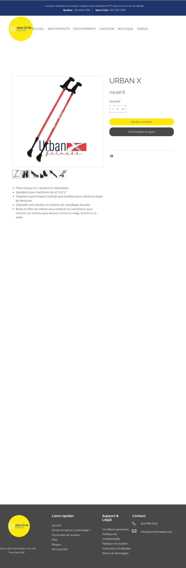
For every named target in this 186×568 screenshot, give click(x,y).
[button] (58, 28)
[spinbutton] (118, 109)
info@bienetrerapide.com (156, 531)
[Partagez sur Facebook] (112, 156)
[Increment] (123, 109)
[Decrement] (112, 109)
